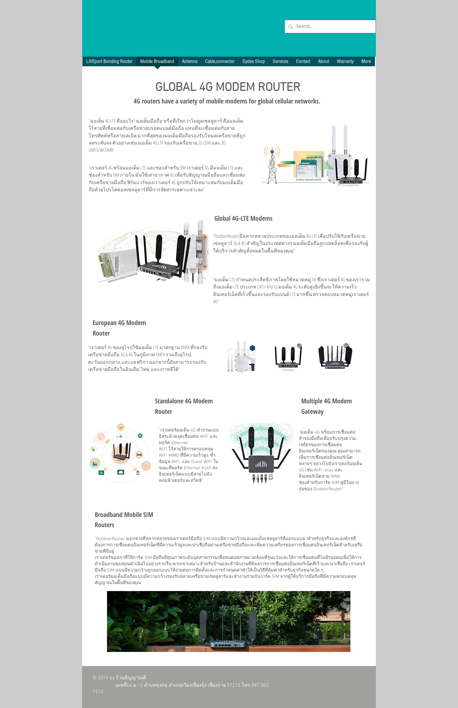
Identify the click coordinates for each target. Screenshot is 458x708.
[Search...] (329, 26)
